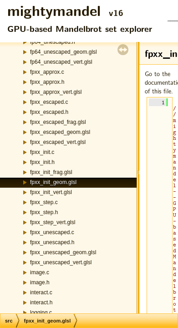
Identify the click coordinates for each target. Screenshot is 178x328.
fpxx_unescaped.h (52, 242)
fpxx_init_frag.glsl (51, 172)
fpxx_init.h (42, 162)
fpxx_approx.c (47, 72)
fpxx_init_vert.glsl (51, 192)
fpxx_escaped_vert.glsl (58, 142)
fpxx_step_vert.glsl (52, 222)
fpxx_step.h (44, 212)
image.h (40, 282)
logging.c (41, 312)
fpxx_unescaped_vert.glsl (61, 262)
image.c (39, 272)
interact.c (41, 292)
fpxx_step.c (44, 202)
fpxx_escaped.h (49, 112)
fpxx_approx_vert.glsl (55, 92)
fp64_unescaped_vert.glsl (61, 62)
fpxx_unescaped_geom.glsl (63, 252)
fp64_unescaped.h (52, 42)
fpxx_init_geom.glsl (53, 182)
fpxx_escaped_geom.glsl (60, 132)
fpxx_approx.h (47, 82)
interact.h (41, 302)
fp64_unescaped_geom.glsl (63, 52)
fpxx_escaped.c (49, 102)
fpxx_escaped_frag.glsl (58, 122)
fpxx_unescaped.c (52, 232)
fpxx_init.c (42, 152)
